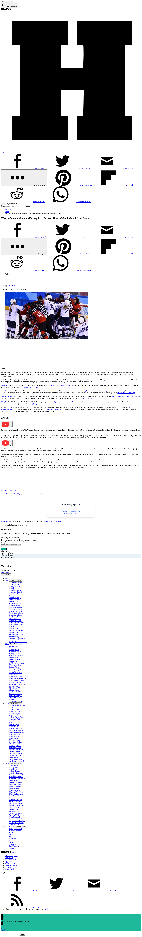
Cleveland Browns (15, 594)
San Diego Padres (15, 748)
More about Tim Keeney (52, 521)
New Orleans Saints (16, 624)
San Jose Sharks (14, 807)
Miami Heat (13, 675)
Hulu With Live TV (8, 396)
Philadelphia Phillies (16, 744)
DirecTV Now (6, 391)
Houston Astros (14, 727)
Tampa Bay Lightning (16, 813)
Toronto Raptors (14, 698)
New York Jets (14, 628)
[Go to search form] (9, 5)
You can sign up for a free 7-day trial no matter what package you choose (89, 391)
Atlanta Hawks (14, 646)
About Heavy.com (11, 856)
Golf (10, 836)
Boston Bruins (14, 767)
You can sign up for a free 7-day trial (62, 385)
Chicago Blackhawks (16, 775)
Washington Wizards (16, 701)
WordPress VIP (49, 909)
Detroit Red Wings (15, 782)
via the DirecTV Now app (126, 393)
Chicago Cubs (14, 715)
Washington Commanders (18, 642)
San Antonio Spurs (15, 696)
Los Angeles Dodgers (16, 732)
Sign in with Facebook (27, 541)
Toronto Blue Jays (15, 759)
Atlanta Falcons (14, 584)
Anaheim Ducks (14, 765)
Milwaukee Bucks (15, 676)
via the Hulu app (87, 398)
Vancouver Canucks (16, 819)
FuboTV (4, 385)
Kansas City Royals (16, 728)
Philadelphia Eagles (16, 630)
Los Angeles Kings (15, 788)
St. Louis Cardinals (15, 753)
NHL (7, 763)
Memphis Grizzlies (15, 673)
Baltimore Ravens (15, 586)
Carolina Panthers (15, 590)
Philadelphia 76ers (15, 688)
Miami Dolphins (15, 619)
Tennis (11, 848)
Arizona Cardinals (15, 582)
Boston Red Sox (14, 713)
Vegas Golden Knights (17, 821)
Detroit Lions (14, 601)
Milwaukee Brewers (16, 736)
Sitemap (8, 867)
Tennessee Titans (15, 640)
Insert (25, 935)
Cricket (11, 833)
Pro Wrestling (14, 846)
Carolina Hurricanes (16, 773)
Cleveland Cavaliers (16, 655)
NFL (6, 580)
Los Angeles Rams (15, 615)
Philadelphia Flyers (16, 803)
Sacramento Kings (15, 694)
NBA (7, 644)
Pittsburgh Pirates (15, 746)
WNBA (12, 842)
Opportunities (9, 861)
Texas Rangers (14, 757)
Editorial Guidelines (12, 860)
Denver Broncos (14, 600)
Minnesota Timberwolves (18, 678)
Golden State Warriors (16, 663)
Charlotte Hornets (15, 652)
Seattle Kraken (14, 809)
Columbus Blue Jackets (17, 779)
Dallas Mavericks (15, 657)
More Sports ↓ (6, 572)
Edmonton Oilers (15, 784)
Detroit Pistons (14, 661)
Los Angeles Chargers (16, 613)
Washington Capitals (16, 823)
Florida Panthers (15, 786)
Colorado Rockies (15, 723)
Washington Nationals (16, 761)
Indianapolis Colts (15, 607)
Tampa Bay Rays (15, 755)
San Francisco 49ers (16, 634)
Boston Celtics (14, 648)
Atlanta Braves (14, 709)
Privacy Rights (10, 869)
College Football (15, 831)
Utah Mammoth (14, 817)
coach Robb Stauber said (109, 460)
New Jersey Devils (15, 796)
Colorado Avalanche (16, 777)
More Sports (9, 827)
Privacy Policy (10, 863)
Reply (4, 930)
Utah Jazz (12, 699)
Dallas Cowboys (15, 598)
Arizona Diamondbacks (17, 705)
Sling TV (4, 402)
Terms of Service (11, 865)
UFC (11, 840)
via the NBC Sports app (54, 409)
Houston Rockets (15, 665)
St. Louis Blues (14, 811)
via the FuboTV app (31, 387)
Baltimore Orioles (15, 711)
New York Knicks (15, 682)
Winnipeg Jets (14, 825)
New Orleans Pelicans (16, 680)
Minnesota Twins (15, 738)
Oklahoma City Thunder (17, 684)
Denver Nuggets (14, 659)
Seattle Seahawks (15, 636)
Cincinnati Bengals (15, 592)
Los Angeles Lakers (16, 671)
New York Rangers (15, 800)
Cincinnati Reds (14, 719)
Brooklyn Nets (14, 650)
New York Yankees (15, 742)
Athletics (12, 707)
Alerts (3, 204)
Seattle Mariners (15, 751)
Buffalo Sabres (14, 769)
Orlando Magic (14, 686)
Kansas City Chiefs (16, 611)
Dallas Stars (13, 780)
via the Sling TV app (31, 404)
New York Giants (15, 626)
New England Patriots (16, 623)
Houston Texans (14, 605)
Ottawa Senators (15, 802)
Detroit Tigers (14, 725)
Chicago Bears (14, 596)
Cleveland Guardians (16, 721)
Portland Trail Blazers (16, 692)
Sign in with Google (9, 541)
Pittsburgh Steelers (15, 632)
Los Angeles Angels (16, 730)
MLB (7, 703)
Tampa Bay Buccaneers (17, 638)
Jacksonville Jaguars (16, 609)
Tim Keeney (11, 286)
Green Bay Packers (15, 603)
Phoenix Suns (14, 690)
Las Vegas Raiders (15, 617)
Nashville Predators (16, 794)
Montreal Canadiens (16, 792)
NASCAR (12, 838)
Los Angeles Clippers (16, 669)
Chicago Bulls (14, 653)
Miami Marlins (14, 734)
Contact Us (9, 858)
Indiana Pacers (14, 667)
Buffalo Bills (13, 588)
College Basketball (15, 829)
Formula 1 (12, 834)
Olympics (12, 844)
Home (7, 578)
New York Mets (14, 740)
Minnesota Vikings (15, 621)
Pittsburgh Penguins (16, 805)
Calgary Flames (14, 771)
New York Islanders (16, 798)
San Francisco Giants (16, 750)
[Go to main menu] (7, 2)
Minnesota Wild (14, 790)
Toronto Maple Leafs (16, 815)
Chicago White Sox (16, 717)
